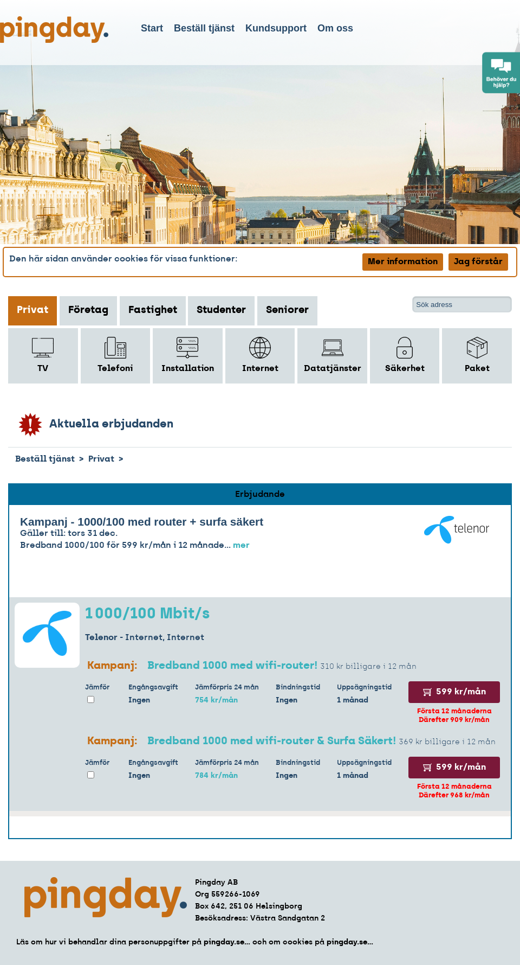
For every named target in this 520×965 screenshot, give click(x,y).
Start (152, 28)
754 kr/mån (216, 700)
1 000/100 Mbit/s (147, 614)
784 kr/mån (216, 776)
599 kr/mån (454, 692)
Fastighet (152, 310)
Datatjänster (332, 355)
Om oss (335, 28)
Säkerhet (405, 355)
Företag (88, 310)
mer (241, 545)
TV (43, 355)
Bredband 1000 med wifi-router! (232, 666)
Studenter (221, 310)
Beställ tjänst (204, 28)
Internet (260, 355)
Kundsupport (276, 28)
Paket (477, 355)
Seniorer (287, 310)
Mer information (403, 262)
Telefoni (115, 355)
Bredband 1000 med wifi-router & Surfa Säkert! (273, 741)
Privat (32, 310)
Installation (187, 355)
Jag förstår (478, 262)
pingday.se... (227, 942)
